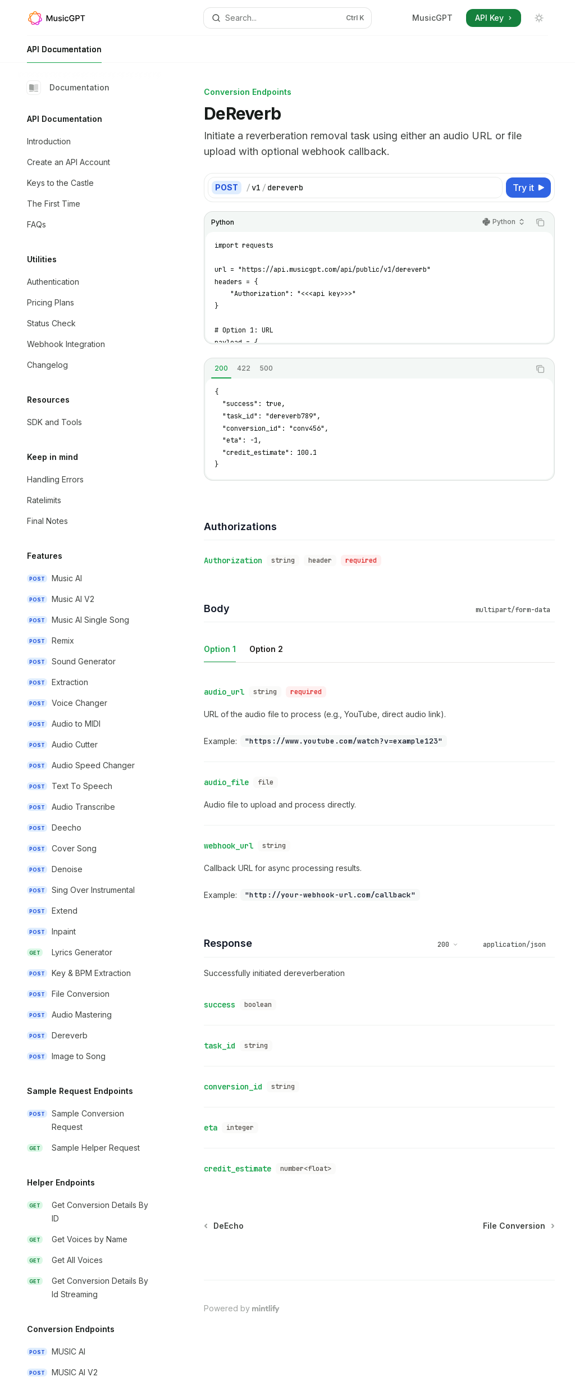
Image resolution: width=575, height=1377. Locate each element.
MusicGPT (432, 17)
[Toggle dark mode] (539, 18)
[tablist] (367, 369)
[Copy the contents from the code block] (540, 222)
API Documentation (64, 53)
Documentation (68, 87)
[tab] (221, 368)
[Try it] (528, 187)
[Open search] (288, 18)
